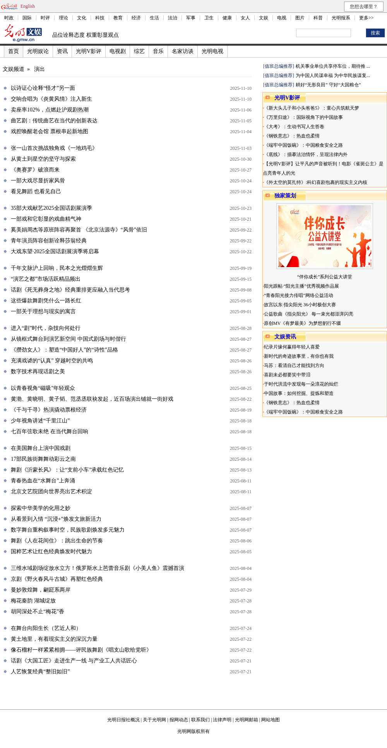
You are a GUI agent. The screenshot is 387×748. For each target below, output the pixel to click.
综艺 (139, 51)
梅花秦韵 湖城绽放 (33, 601)
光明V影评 (88, 51)
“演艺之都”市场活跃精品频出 (45, 279)
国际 (27, 18)
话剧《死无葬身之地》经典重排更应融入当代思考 (70, 290)
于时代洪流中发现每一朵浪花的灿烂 (301, 384)
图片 (300, 18)
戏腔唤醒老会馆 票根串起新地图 (49, 131)
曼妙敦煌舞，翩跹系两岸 (40, 590)
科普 (318, 18)
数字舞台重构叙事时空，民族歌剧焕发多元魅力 (68, 530)
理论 (63, 18)
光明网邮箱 (246, 719)
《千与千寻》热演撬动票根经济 (49, 410)
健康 (227, 18)
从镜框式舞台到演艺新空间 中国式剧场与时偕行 (68, 339)
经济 (136, 18)
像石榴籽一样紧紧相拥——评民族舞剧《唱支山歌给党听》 (81, 650)
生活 (154, 18)
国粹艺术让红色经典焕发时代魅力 (51, 551)
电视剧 (118, 51)
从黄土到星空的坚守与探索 (43, 159)
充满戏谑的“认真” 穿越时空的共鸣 (52, 361)
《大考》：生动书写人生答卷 (294, 126)
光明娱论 (38, 51)
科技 (99, 18)
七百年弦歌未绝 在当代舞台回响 (49, 431)
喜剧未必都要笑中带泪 (287, 374)
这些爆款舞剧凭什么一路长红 (46, 301)
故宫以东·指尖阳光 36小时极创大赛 (300, 304)
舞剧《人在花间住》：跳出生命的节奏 (57, 541)
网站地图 (270, 719)
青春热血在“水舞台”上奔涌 (43, 481)
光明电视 (212, 51)
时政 (9, 18)
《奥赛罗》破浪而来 (35, 170)
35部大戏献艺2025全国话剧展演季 (51, 208)
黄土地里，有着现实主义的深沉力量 (54, 639)
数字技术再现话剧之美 (38, 371)
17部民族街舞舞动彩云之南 (43, 459)
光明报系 (341, 18)
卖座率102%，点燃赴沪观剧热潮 (50, 110)
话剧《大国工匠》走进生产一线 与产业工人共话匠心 (74, 661)
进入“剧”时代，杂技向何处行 (45, 328)
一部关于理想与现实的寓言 (43, 311)
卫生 (209, 18)
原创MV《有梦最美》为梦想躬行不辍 (302, 323)
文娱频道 (13, 69)
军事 (190, 18)
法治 (172, 18)
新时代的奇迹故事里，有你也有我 (299, 356)
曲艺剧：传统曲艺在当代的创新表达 (54, 121)
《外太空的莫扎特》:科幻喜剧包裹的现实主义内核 (315, 182)
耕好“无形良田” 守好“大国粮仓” (328, 84)
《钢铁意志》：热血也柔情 (292, 136)
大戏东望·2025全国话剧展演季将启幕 (55, 251)
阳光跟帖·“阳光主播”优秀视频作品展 (301, 286)
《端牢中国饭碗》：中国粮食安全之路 (303, 145)
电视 (281, 18)
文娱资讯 (285, 337)
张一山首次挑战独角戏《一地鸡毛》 (54, 148)
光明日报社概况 (123, 719)
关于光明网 (154, 719)
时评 (45, 18)
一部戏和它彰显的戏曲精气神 (46, 219)
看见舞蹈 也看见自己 (36, 191)
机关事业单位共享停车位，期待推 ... (333, 66)
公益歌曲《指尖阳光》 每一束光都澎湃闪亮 (308, 314)
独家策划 (285, 196)
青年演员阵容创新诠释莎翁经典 (49, 241)
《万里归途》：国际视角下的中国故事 (303, 117)
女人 (245, 18)
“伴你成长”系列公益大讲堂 (325, 277)
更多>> (366, 18)
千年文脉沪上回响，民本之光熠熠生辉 (57, 268)
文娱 (263, 18)
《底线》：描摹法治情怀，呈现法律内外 (306, 154)
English (28, 6)
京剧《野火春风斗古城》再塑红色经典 (57, 579)
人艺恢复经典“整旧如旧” (40, 671)
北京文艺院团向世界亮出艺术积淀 (51, 491)
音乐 (158, 51)
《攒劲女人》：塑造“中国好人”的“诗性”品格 (64, 350)
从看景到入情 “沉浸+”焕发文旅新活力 (56, 519)
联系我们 (200, 719)
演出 (39, 69)
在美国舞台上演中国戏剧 (40, 448)
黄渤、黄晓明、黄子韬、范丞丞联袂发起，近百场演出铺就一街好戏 (92, 399)
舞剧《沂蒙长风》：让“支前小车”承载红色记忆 (67, 470)
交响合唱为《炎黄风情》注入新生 (51, 99)
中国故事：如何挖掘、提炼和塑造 (299, 393)
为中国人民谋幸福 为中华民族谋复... (333, 75)
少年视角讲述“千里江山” (40, 421)
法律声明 (222, 719)
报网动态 (179, 719)
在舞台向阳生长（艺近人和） (46, 628)
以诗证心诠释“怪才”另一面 (43, 88)
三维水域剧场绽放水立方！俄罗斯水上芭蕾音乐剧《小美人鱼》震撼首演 (97, 568)
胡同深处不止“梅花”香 (37, 611)
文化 (81, 18)
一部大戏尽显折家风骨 (38, 181)
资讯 (62, 51)
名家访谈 (183, 51)
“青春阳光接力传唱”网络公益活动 (298, 295)
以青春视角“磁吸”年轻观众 (43, 388)
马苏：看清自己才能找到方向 (294, 365)
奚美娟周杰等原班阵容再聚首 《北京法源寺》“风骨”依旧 (79, 230)
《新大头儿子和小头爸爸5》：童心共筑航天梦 (311, 108)
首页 (13, 51)
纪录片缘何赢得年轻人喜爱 (292, 347)
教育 (118, 18)
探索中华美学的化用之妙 (40, 508)
